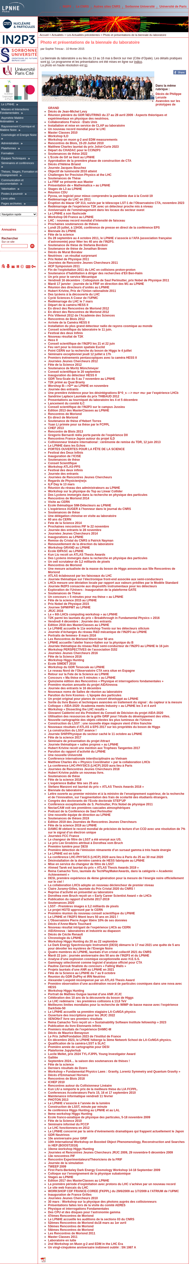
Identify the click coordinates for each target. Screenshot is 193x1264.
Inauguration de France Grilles (69, 1194)
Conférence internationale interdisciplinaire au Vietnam (87, 758)
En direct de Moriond (63, 417)
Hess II (53, 340)
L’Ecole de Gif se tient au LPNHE (71, 157)
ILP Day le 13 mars (61, 484)
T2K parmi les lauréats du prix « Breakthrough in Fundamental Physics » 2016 (104, 618)
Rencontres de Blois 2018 (66, 1078)
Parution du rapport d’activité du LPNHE (77, 751)
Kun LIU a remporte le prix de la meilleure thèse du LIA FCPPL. (93, 1089)
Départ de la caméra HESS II (68, 305)
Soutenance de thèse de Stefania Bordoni (78, 245)
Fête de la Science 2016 (65, 656)
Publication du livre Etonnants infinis (74, 1026)
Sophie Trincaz (54, 48)
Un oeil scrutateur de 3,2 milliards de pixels (79, 561)
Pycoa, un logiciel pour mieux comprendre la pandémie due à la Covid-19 (100, 196)
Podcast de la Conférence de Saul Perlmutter (80, 811)
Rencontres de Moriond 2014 (68, 498)
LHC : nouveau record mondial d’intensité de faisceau (86, 220)
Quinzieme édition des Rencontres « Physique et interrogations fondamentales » (105, 681)
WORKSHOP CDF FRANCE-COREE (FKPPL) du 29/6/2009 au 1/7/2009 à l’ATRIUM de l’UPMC (113, 1191)
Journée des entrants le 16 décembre (74, 688)
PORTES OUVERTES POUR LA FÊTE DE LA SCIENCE (86, 449)
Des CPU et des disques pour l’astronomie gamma (84, 1212)
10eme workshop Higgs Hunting (71, 1149)
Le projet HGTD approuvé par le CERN (75, 910)
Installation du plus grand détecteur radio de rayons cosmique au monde (100, 326)
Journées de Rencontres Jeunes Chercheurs (80, 477)
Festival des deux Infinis (65, 333)
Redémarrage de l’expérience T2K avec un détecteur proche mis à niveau (100, 206)
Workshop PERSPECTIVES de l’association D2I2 (82, 649)
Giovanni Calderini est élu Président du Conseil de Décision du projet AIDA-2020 (105, 713)
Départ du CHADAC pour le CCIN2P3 (74, 150)
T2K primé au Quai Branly (66, 382)
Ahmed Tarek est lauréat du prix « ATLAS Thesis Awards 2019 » (93, 867)
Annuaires (9, 229)
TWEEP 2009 (57, 1166)
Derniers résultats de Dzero (67, 1068)
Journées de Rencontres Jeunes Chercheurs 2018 (84, 769)
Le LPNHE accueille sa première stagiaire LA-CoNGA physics (92, 1012)
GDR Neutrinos (59, 1135)
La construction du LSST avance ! (72, 730)
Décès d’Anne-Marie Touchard (69, 924)
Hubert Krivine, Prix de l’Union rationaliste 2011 (82, 291)
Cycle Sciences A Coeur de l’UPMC (73, 298)
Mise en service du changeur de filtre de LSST (81, 864)
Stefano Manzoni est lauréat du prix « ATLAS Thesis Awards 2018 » (96, 786)
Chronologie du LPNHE (64, 938)
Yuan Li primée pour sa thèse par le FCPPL (79, 424)
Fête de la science (61, 234)
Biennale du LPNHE (62, 231)
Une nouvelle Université (65, 755)
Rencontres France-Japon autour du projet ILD (81, 438)
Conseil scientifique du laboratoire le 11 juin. (80, 329)
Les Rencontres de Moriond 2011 (71, 1233)
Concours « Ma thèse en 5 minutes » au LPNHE (82, 677)
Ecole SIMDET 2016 (62, 663)
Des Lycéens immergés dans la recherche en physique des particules (98, 495)
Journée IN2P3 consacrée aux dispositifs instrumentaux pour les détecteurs (102, 586)
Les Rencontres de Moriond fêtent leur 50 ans (80, 639)
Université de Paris (173, 6)
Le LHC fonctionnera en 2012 (68, 1128)
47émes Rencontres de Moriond (70, 1216)
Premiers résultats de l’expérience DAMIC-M (79, 1029)
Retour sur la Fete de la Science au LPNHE (78, 674)
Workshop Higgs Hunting (66, 660)
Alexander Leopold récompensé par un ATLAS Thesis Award (91, 980)
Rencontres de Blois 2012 (66, 319)
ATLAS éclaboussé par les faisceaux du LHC (80, 575)
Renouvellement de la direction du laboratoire (81, 544)
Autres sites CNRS (107, 6)
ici (48, 62)
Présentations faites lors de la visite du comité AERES (86, 1205)
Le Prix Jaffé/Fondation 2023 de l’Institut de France (84, 1036)
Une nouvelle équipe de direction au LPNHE (79, 815)
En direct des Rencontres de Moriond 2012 (78, 308)
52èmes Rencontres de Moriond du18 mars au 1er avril (87, 1223)
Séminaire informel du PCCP (68, 1124)
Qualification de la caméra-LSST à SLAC (77, 1043)
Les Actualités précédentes (83, 34)
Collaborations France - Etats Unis (72, 122)
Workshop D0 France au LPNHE (70, 217)
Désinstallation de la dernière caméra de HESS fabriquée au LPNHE (96, 860)
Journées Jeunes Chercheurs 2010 (73, 1198)
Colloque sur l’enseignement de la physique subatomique (89, 1173)
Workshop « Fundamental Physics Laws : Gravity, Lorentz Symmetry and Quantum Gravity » (114, 1071)
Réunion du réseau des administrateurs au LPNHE (84, 488)
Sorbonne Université (140, 6)
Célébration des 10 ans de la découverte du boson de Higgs (90, 997)
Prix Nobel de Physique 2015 (68, 604)
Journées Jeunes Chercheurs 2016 (73, 653)
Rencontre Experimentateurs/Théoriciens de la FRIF (85, 1159)
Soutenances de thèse (64, 459)
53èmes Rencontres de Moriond (70, 1226)
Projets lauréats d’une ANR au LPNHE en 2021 (81, 969)
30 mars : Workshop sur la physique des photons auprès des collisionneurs (102, 1201)
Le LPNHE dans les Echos (66, 445)
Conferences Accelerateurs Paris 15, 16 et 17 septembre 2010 (92, 1092)
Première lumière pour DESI (68, 846)
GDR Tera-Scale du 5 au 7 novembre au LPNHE (81, 379)
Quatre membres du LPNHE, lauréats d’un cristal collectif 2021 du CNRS (99, 952)
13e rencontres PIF (61, 1156)
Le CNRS (82, 6)
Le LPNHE (7, 104)
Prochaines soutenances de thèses (73, 224)
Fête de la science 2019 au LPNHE (72, 825)
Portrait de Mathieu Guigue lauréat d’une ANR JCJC (85, 994)
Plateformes (8, 148)
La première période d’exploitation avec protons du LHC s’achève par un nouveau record (111, 1184)
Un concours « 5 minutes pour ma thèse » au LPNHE (85, 597)
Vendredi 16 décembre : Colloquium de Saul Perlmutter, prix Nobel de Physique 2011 (108, 280)
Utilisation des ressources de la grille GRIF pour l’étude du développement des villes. (109, 716)
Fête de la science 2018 (64, 779)
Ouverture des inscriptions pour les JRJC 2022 (81, 1015)
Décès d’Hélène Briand (64, 164)
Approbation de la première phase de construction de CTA (89, 161)
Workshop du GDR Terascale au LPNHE (76, 667)
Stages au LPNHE (60, 1177)
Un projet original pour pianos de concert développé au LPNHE (93, 699)
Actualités (58, 34)
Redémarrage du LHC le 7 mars (70, 301)
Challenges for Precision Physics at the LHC (80, 175)
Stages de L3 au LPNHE (65, 189)
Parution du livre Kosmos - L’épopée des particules (84, 695)
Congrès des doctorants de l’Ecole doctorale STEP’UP (87, 801)
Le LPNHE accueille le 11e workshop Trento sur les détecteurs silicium (98, 628)
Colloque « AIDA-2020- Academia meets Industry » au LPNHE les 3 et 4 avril (102, 706)
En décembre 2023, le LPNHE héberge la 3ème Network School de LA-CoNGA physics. (110, 1040)
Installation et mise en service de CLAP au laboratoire (86, 125)
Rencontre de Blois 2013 (65, 431)
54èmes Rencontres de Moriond (70, 1230)
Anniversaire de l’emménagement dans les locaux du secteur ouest (96, 210)
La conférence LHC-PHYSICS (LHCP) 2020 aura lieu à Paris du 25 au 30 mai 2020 (105, 857)
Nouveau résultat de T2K (65, 336)
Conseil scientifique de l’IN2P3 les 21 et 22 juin (81, 343)
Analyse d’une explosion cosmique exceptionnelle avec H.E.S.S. (94, 959)
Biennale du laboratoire (64, 790)
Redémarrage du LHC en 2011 (69, 199)
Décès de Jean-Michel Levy (67, 111)
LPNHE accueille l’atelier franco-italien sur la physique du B (90, 642)
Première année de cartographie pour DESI (78, 1047)
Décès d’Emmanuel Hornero (68, 1075)
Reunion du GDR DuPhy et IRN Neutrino (76, 976)
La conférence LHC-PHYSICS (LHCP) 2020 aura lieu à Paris (90, 765)
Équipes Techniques (13, 158)
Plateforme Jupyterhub (64, 1050)
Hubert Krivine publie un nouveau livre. (76, 772)
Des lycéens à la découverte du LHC (74, 294)
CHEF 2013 (56, 428)
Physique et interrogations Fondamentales (78, 1208)
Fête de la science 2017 (64, 737)
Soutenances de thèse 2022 (67, 153)
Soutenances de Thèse (64, 178)
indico (138, 62)
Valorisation (8, 188)
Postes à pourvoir (12, 193)
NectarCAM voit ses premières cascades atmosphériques (89, 808)
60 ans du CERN (59, 519)
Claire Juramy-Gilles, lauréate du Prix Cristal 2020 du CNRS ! (91, 888)
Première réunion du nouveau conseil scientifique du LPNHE (91, 913)
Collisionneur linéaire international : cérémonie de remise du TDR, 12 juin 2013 (104, 442)
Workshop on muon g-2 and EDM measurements (82, 139)
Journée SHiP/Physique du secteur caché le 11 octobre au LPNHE (95, 734)
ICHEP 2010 (56, 1082)
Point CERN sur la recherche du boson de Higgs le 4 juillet (90, 350)
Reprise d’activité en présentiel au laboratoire (80, 892)
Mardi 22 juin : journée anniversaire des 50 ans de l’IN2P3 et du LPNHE (98, 955)
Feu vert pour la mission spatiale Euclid (76, 347)
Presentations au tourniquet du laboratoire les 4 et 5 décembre (93, 400)
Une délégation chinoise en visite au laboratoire (82, 516)
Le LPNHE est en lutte (63, 853)
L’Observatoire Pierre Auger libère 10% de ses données (87, 920)
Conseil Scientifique (62, 463)
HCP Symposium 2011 (64, 266)
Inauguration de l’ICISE (64, 456)
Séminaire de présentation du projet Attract (79, 741)
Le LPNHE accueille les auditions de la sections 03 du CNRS (91, 1219)
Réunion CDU (57, 192)
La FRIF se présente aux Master (70, 182)
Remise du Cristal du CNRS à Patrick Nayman (80, 540)
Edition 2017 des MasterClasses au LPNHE (78, 1180)
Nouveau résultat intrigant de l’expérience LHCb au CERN (89, 927)
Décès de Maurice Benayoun (68, 1033)
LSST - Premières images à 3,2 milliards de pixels (83, 906)
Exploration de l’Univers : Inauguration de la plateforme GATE (92, 590)
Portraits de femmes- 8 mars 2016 (72, 635)
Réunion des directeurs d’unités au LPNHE (78, 287)
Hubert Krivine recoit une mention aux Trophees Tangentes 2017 (94, 748)
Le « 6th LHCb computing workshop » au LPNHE (83, 614)
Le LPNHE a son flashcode (67, 213)
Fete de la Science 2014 (65, 523)
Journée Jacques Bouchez (67, 168)
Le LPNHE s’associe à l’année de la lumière (79, 1103)
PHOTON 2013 (58, 1099)
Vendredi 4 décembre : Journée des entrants (80, 621)
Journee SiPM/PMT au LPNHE (69, 607)
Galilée (53, 1057)
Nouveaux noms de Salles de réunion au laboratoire (85, 692)
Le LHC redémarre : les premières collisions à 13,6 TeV (87, 1001)
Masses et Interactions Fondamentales (14, 111)
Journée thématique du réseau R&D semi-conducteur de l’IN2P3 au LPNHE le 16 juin (108, 646)
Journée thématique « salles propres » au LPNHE (83, 744)
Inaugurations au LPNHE (65, 537)
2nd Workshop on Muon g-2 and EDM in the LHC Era (85, 1244)
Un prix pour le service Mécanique (72, 277)
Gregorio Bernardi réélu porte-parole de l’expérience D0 (88, 435)
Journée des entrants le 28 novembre (74, 530)
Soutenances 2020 (61, 903)
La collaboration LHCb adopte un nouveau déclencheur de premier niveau (101, 885)
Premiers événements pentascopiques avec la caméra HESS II (92, 357)
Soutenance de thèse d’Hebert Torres (74, 421)
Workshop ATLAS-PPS (64, 466)
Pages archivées (11, 203)
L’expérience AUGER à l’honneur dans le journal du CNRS (89, 509)
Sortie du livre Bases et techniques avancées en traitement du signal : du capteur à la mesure (115, 702)
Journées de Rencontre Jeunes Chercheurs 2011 (83, 263)
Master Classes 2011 (62, 1237)
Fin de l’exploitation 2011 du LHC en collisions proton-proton (91, 270)
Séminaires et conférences (17, 163)
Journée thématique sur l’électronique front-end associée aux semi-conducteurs (105, 579)
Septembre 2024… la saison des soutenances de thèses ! (89, 1061)
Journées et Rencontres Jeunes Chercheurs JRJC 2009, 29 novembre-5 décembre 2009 (110, 1152)
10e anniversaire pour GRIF (67, 1138)
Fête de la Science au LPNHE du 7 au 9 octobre (81, 973)
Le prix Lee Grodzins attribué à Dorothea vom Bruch (85, 843)
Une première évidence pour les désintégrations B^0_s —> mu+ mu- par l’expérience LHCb (113, 393)
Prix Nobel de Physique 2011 (68, 259)
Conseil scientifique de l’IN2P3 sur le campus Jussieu (86, 407)
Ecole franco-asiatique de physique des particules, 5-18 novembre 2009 (99, 1117)
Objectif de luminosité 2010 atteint (72, 171)
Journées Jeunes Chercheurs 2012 (73, 361)
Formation (7, 153)
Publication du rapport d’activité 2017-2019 (78, 899)
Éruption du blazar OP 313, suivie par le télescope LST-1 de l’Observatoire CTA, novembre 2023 (116, 203)
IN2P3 (67, 6)
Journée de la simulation (65, 1163)
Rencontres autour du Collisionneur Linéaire (80, 1085)
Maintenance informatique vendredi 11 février (80, 1096)
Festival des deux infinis (65, 470)
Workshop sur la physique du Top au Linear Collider (85, 491)
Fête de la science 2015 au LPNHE (72, 600)
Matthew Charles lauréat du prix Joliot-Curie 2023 (83, 146)
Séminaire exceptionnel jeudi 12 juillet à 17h (79, 354)
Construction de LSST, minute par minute (77, 1107)
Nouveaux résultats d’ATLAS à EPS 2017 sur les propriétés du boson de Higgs (104, 727)
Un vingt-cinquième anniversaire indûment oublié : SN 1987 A (92, 1247)
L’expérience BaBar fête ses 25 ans (73, 783)
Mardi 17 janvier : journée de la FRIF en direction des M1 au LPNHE (96, 284)
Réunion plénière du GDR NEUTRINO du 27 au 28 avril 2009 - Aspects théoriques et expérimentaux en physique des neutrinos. (107, 116)
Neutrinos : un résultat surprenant (72, 255)
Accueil (44, 34)
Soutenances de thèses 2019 (68, 818)
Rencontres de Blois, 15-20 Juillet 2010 (76, 143)
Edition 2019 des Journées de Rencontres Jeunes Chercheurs (92, 822)
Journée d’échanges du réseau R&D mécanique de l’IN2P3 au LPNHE (97, 632)
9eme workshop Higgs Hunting (70, 1114)
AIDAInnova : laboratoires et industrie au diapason (84, 931)
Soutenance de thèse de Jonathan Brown (77, 248)
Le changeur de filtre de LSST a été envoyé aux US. (84, 839)
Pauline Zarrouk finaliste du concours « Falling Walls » (87, 966)
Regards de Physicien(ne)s (67, 481)
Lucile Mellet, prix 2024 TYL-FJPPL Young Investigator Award (91, 1054)
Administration (10, 143)
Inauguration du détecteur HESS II (72, 375)
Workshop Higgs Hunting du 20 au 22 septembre (83, 941)
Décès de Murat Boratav (65, 252)
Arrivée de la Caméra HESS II (68, 322)
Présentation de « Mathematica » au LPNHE (79, 185)
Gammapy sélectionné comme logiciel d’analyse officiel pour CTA (95, 962)
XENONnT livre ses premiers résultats (75, 1019)
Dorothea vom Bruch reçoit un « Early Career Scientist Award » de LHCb (100, 896)
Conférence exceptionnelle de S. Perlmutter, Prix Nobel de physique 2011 (100, 804)
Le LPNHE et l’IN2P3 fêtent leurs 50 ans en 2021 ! (83, 917)
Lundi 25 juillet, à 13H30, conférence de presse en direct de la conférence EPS (104, 227)
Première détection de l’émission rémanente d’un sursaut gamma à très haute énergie (109, 850)
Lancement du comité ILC (66, 403)
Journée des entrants (63, 389)
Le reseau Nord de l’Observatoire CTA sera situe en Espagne (91, 670)
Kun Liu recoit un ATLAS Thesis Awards (76, 554)
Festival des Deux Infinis (65, 452)
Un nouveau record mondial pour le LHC (77, 129)
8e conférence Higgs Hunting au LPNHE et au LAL (84, 1110)
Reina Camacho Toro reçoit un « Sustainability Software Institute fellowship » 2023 (107, 1022)
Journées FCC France (63, 836)
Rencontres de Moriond (65, 414)
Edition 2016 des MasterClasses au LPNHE (78, 625)
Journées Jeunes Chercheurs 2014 (73, 533)
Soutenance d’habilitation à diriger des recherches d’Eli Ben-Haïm (95, 273)
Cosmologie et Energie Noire (19, 134)
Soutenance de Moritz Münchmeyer (73, 368)
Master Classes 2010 (62, 132)
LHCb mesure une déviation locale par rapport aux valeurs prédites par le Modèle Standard (113, 583)
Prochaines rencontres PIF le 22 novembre (78, 526)
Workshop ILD (58, 136)
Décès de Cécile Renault (65, 934)
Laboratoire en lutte (62, 1240)
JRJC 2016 (55, 611)
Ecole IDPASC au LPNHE (65, 551)
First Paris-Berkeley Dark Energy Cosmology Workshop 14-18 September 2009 (104, 1170)
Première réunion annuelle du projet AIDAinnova (82, 685)
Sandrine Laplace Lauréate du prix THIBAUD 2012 (83, 396)
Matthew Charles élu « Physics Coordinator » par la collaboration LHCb (99, 762)
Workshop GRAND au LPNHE (69, 547)
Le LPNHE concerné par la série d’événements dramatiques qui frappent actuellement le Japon (116, 1131)
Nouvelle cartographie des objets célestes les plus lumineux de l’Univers (100, 720)
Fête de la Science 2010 (65, 1121)
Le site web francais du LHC (68, 1187)
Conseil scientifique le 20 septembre (74, 372)
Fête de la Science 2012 (65, 364)
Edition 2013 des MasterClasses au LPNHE (78, 410)
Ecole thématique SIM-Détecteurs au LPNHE (79, 505)
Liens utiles (8, 198)
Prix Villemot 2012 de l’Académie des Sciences (81, 315)
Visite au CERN (59, 502)
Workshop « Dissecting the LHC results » (77, 709)
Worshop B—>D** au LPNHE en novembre (78, 386)
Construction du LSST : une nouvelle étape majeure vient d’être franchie (100, 723)
